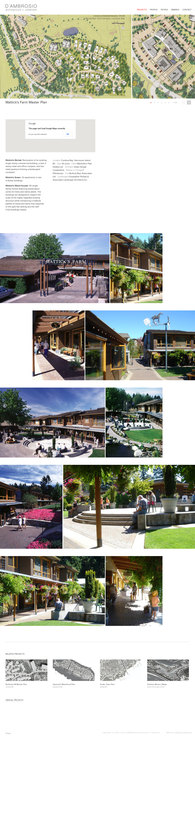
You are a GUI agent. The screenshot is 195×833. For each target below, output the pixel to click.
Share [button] (8, 733)
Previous (183, 102)
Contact (187, 9)
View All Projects (14, 700)
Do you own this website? (38, 134)
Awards (175, 9)
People (164, 9)
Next (189, 102)
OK (67, 134)
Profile (154, 9)
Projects (142, 9)
